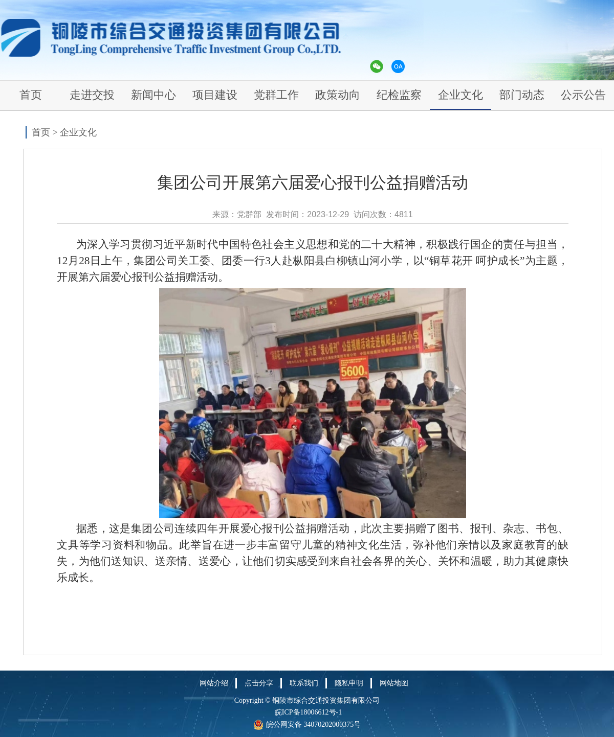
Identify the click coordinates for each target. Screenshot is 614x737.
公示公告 (583, 94)
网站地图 (394, 683)
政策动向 (337, 94)
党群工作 (276, 94)
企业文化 (460, 94)
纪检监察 (399, 94)
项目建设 (214, 94)
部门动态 (521, 94)
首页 (30, 94)
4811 (403, 214)
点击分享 (259, 683)
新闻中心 (153, 94)
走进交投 (92, 94)
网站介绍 (214, 683)
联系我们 (304, 683)
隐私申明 (349, 683)
